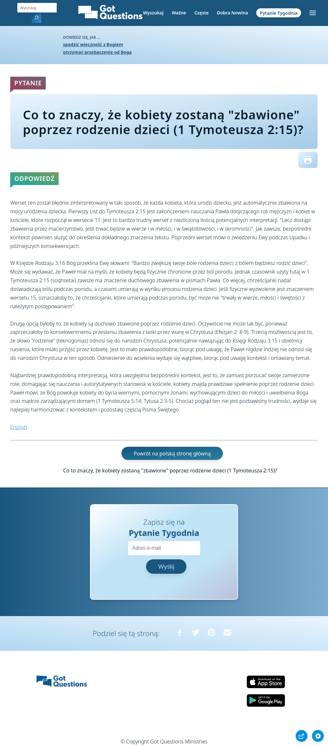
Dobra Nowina (232, 13)
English (18, 426)
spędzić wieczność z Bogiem (93, 44)
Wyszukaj (153, 13)
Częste (201, 13)
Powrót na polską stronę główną (172, 453)
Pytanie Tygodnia (279, 13)
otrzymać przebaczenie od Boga (97, 52)
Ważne (179, 13)
